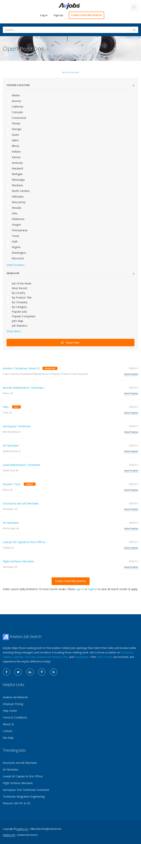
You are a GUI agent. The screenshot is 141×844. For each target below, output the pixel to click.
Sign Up (58, 15)
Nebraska (15, 196)
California (15, 106)
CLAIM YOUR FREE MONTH (86, 15)
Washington (16, 252)
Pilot (6, 407)
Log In (43, 15)
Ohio (12, 213)
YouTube (29, 657)
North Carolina (18, 191)
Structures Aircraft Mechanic (21, 503)
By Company (17, 302)
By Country (16, 293)
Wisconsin (15, 258)
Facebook (127, 652)
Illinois (13, 146)
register (92, 589)
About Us (8, 724)
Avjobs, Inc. (22, 829)
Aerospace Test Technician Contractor (26, 790)
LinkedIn (18, 657)
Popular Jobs (17, 311)
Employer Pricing (13, 704)
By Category (17, 307)
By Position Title (19, 297)
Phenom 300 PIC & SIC (17, 803)
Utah (12, 241)
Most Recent (17, 288)
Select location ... (17, 265)
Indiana (14, 151)
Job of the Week (19, 283)
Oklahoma (15, 219)
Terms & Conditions (15, 717)
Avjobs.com (9, 835)
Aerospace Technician (17, 426)
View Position (131, 374)
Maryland (15, 168)
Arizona (14, 101)
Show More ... (15, 331)
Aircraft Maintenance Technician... (24, 387)
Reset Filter (70, 342)
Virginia (13, 247)
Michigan (15, 174)
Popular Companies (21, 316)
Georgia (14, 129)
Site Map (8, 737)
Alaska (13, 95)
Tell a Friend (104, 657)
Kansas (14, 157)
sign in (80, 589)
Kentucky (15, 163)
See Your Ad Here (70, 72)
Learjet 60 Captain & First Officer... (25, 542)
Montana (15, 185)
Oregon (14, 224)
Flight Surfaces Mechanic (18, 561)
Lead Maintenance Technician (21, 465)
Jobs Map (15, 321)
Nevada (14, 208)
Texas (13, 236)
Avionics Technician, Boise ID (21, 368)
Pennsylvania (17, 230)
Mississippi (16, 179)
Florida (13, 123)
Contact (7, 731)
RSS (65, 657)
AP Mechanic (11, 445)
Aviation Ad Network (49, 657)
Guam (13, 134)
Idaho (13, 140)
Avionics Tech (11, 484)
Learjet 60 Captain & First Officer (23, 776)
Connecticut (16, 118)
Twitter (7, 657)
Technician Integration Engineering (24, 796)
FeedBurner (82, 657)
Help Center (10, 710)
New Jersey (16, 202)
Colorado (15, 112)
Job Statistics (17, 325)
